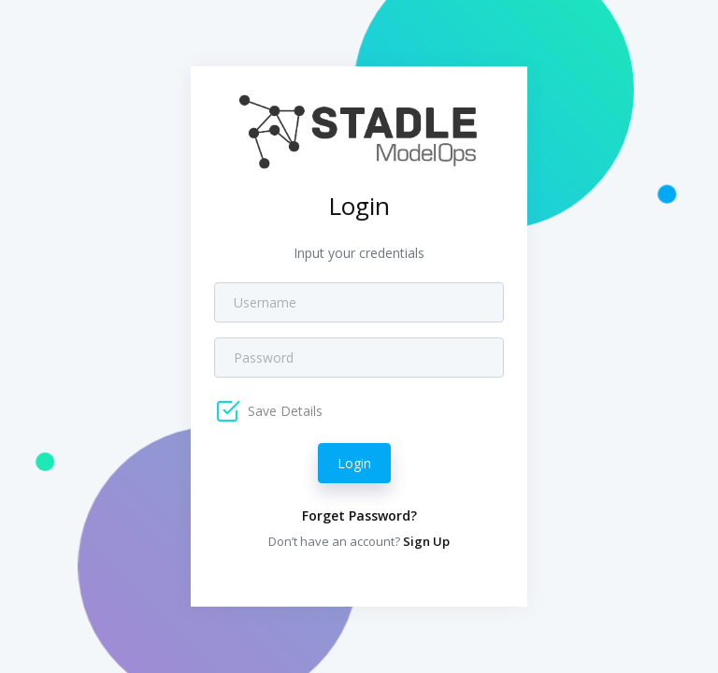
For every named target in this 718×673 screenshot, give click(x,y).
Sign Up (426, 541)
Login (354, 463)
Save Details (283, 411)
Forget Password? (359, 515)
